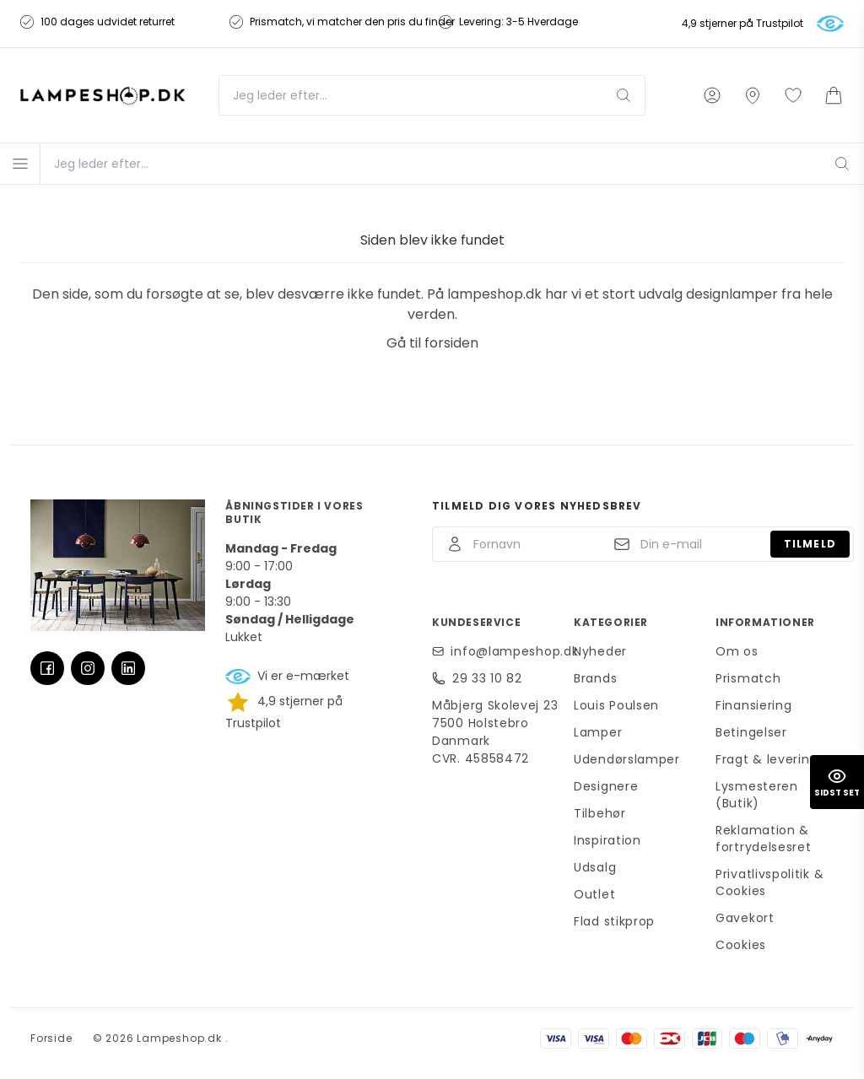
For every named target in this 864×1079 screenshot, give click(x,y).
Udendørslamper (627, 759)
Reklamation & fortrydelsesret (764, 838)
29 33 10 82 (487, 678)
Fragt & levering (767, 759)
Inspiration (607, 840)
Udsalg (595, 867)
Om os (737, 651)
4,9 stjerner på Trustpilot (742, 23)
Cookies (741, 944)
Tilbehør (600, 813)
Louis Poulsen (616, 705)
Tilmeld (810, 544)
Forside (51, 1038)
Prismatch (748, 678)
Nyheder (600, 651)
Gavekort (745, 917)
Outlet (594, 894)
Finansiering (753, 705)
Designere (606, 786)
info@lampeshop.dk (508, 651)
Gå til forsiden (432, 343)
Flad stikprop (614, 921)
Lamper (598, 732)
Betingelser (751, 732)
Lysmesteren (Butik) (757, 795)
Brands (595, 678)
